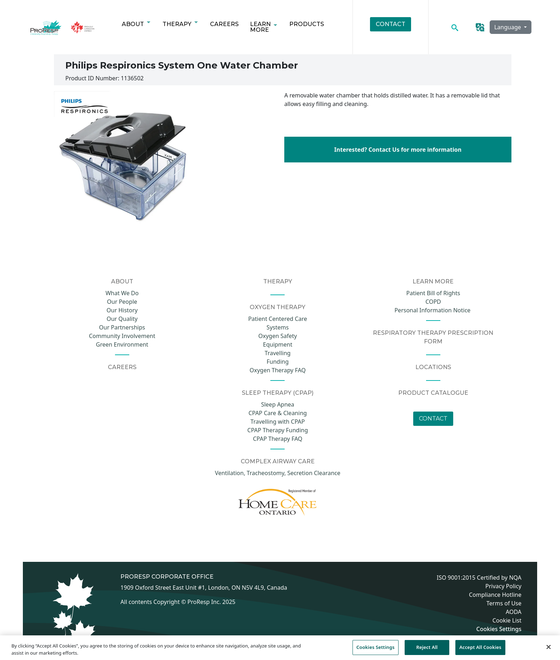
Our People (122, 302)
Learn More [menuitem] (261, 29)
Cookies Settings (498, 629)
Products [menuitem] (306, 24)
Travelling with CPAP (277, 421)
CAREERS (122, 367)
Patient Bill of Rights (433, 293)
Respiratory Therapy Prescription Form (433, 337)
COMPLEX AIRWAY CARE (278, 461)
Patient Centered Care (277, 319)
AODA (513, 612)
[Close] (548, 650)
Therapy (277, 281)
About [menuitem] (134, 26)
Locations (433, 367)
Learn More (433, 281)
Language (508, 27)
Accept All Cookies (480, 650)
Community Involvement (122, 336)
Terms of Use (503, 603)
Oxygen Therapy (277, 307)
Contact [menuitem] (390, 24)
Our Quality (122, 319)
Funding (278, 362)
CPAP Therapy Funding (278, 430)
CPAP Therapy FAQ (277, 439)
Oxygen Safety (277, 336)
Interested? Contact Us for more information (397, 149)
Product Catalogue (433, 392)
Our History (122, 310)
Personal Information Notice (433, 310)
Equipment (277, 344)
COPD (433, 302)
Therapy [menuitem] (178, 26)
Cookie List (506, 620)
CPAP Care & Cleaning (278, 413)
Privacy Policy (503, 586)
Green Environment (122, 344)
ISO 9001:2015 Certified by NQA (479, 577)
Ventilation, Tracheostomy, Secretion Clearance (277, 473)
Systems (277, 327)
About (122, 281)
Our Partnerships (122, 327)
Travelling (278, 353)
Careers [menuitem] (224, 24)
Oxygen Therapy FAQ (278, 370)
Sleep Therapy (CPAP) (278, 392)
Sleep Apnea (277, 404)
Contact (433, 418)
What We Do (122, 293)
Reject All (427, 650)
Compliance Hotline (495, 595)
